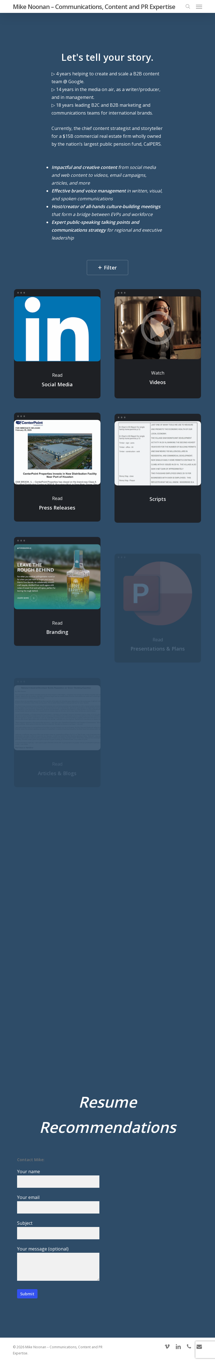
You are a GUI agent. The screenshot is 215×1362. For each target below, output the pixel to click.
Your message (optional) (58, 1264)
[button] (199, 6)
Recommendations (107, 1127)
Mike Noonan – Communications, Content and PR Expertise (94, 6)
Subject (58, 1229)
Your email (58, 1204)
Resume (107, 1101)
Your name (58, 1178)
